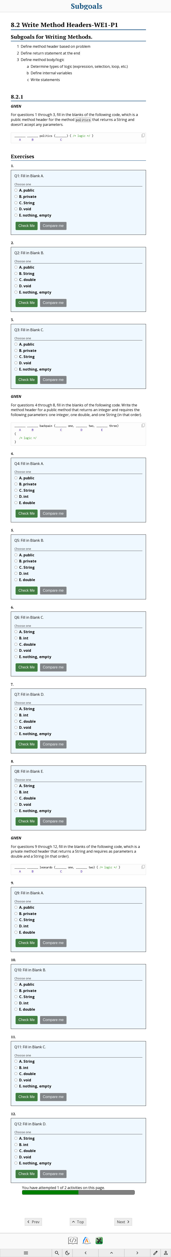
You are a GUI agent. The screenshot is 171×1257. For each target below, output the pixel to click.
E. (32, 215)
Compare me (53, 226)
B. (25, 196)
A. (24, 190)
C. (24, 202)
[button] (143, 136)
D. (22, 208)
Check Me (26, 226)
